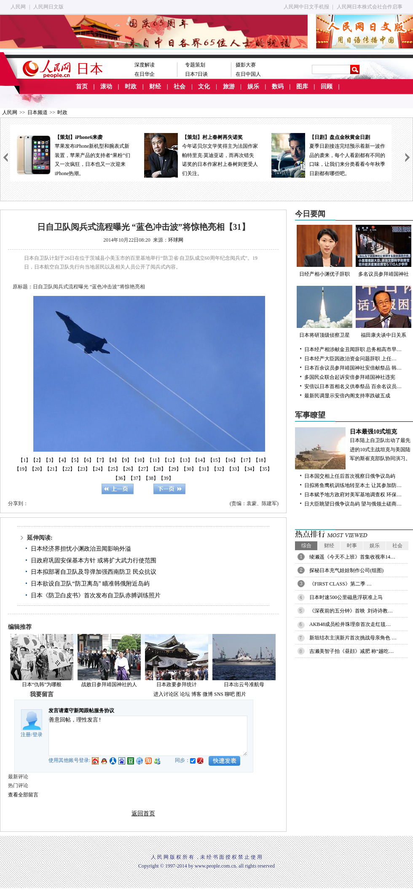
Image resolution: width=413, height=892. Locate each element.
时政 (131, 86)
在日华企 (144, 74)
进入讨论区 (166, 694)
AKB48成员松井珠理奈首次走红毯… (350, 624)
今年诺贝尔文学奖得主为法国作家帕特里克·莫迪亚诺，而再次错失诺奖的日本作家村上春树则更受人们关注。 (201, 154)
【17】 (245, 460)
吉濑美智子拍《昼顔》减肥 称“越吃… (351, 651)
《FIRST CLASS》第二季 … (340, 584)
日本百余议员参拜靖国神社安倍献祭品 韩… (353, 368)
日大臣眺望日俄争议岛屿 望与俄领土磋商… (353, 504)
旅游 (229, 86)
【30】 (188, 469)
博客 (196, 694)
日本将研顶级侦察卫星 (324, 312)
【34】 (249, 469)
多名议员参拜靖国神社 (383, 251)
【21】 (52, 469)
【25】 (113, 469)
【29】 (173, 469)
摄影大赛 (246, 65)
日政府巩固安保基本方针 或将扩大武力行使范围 (93, 560)
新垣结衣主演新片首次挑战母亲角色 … (353, 638)
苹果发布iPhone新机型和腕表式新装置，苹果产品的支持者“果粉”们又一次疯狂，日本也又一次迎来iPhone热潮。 (74, 154)
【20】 (37, 469)
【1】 (24, 460)
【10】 (139, 460)
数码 (278, 86)
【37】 (135, 478)
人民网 (18, 7)
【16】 (230, 460)
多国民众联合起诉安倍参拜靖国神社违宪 (349, 377)
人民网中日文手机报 (306, 7)
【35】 (264, 469)
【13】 (185, 460)
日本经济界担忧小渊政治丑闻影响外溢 (81, 549)
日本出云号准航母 (244, 684)
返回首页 (143, 813)
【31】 (204, 469)
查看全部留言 (23, 795)
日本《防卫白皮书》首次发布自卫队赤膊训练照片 (96, 595)
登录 (37, 735)
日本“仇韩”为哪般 (42, 684)
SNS (218, 694)
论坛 (185, 694)
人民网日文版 (48, 7)
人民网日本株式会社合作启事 (369, 7)
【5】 (75, 460)
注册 (26, 735)
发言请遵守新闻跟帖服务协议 (81, 711)
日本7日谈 (196, 74)
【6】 (87, 460)
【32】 (219, 469)
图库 (302, 86)
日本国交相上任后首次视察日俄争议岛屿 (349, 476)
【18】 (260, 460)
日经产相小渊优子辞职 (324, 251)
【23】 (82, 469)
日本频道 (37, 112)
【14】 (200, 460)
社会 (179, 86)
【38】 (150, 478)
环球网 (175, 240)
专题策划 (195, 65)
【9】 (125, 460)
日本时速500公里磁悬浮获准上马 (346, 597)
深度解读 (144, 65)
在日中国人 (248, 74)
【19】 (22, 469)
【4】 (62, 460)
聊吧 (230, 694)
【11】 (154, 460)
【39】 (166, 478)
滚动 (106, 86)
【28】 (158, 469)
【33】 (234, 469)
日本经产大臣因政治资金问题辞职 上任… (350, 359)
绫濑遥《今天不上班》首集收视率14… (352, 557)
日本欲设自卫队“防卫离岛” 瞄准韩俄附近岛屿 (90, 583)
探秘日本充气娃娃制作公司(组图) (346, 570)
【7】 (100, 460)
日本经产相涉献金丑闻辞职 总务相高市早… (353, 349)
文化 (204, 86)
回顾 (327, 86)
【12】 (169, 460)
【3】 (49, 460)
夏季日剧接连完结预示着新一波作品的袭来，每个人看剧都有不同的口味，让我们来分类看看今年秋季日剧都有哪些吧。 (328, 154)
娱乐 (253, 86)
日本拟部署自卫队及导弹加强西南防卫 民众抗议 (93, 572)
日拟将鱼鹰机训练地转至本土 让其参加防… (353, 485)
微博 (208, 694)
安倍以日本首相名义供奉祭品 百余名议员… (353, 386)
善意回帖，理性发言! (147, 736)
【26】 (128, 469)
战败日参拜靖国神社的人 (109, 684)
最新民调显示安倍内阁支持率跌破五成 (347, 396)
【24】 (97, 469)
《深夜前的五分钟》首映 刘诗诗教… (351, 611)
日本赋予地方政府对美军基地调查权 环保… (353, 495)
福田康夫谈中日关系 (383, 312)
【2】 (37, 460)
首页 (82, 86)
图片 (241, 694)
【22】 (67, 469)
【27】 (143, 469)
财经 (155, 86)
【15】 (215, 460)
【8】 (113, 460)
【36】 (120, 478)
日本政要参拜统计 (176, 684)
